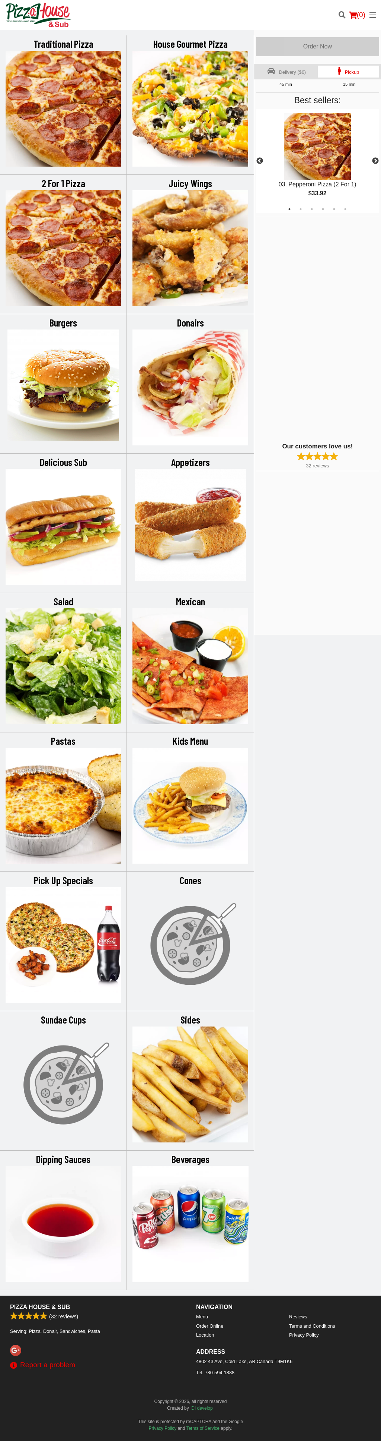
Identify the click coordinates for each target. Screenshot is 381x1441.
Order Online (209, 1326)
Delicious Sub (63, 462)
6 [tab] (345, 209)
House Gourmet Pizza (190, 44)
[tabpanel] (317, 161)
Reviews (298, 1316)
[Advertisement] (302, 329)
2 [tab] (300, 209)
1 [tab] (289, 209)
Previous (259, 161)
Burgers (63, 322)
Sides (190, 1019)
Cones (190, 880)
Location (205, 1335)
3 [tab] (312, 209)
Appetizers (190, 462)
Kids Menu (190, 741)
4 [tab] (323, 209)
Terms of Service (203, 1428)
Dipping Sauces (63, 1159)
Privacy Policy (304, 1335)
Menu (202, 1316)
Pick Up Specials (63, 880)
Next (375, 161)
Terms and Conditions (312, 1326)
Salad (63, 601)
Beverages (190, 1159)
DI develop (201, 1408)
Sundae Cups (63, 1019)
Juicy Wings (190, 183)
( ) (357, 15)
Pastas (63, 741)
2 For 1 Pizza (63, 183)
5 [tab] (334, 209)
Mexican (190, 601)
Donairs (190, 322)
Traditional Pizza (63, 44)
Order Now (317, 46)
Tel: (215, 1372)
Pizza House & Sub (40, 1307)
